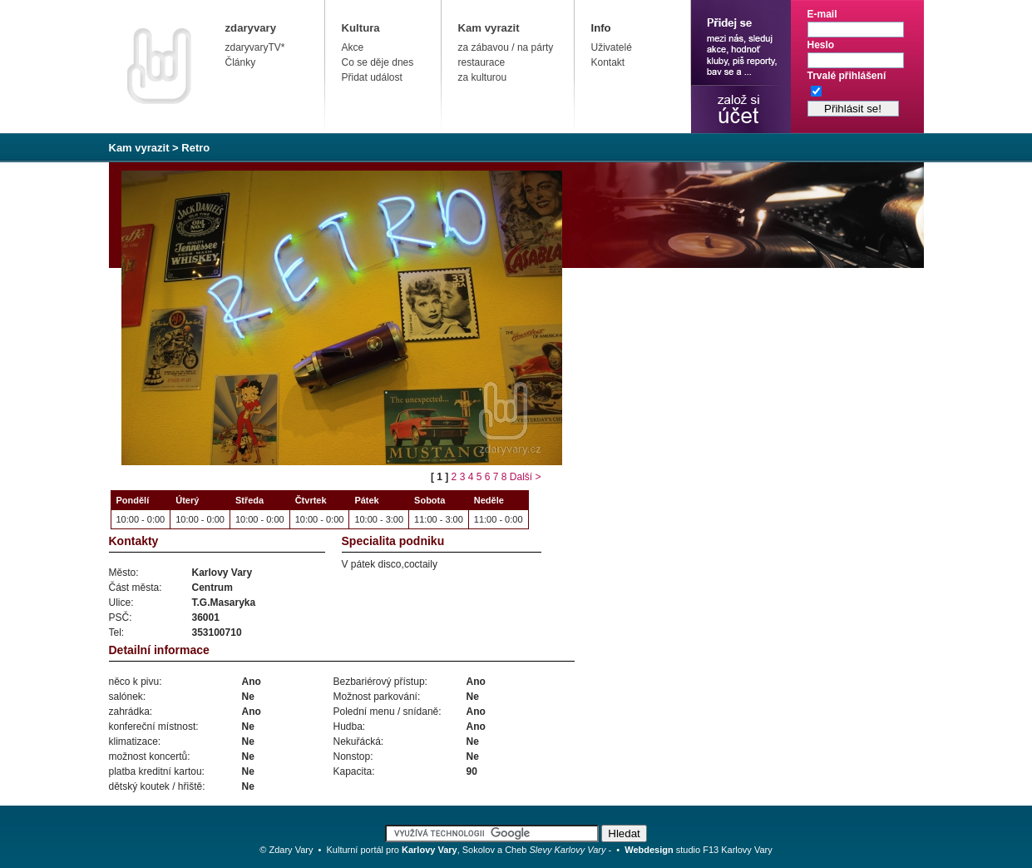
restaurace (482, 62)
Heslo (821, 45)
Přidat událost (372, 77)
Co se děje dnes (378, 62)
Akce (353, 47)
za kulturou (482, 77)
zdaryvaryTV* (255, 47)
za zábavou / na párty (506, 47)
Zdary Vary (291, 850)
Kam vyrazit (489, 28)
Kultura (361, 28)
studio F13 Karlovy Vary (699, 850)
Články (240, 62)
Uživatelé (611, 47)
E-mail (822, 14)
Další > (525, 477)
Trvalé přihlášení (846, 76)
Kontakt (608, 62)
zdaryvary (251, 28)
